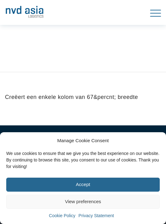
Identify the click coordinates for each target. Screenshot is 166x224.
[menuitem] (152, 12)
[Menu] (152, 12)
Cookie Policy (62, 215)
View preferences (83, 201)
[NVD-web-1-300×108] (67, 10)
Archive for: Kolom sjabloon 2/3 (59, 45)
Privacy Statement (96, 215)
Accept (83, 184)
